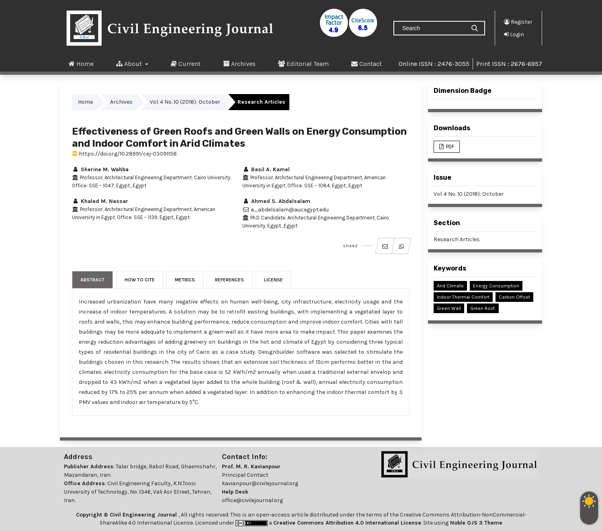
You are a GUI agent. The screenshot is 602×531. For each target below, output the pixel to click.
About (129, 63)
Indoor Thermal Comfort (463, 297)
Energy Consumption (496, 286)
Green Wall (449, 308)
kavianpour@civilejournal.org (260, 483)
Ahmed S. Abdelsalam (276, 201)
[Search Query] (432, 28)
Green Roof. (483, 308)
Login (514, 34)
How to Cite (140, 280)
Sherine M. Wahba (100, 169)
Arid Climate (450, 286)
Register (518, 22)
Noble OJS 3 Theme (475, 522)
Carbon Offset (514, 297)
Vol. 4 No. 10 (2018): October (185, 101)
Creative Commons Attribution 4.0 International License (347, 522)
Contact (366, 63)
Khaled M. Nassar (100, 201)
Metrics (185, 280)
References (229, 280)
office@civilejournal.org (252, 500)
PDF (449, 147)
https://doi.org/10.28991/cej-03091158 (124, 153)
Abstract (92, 280)
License (273, 280)
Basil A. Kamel (266, 169)
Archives (239, 63)
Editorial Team (303, 63)
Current (186, 63)
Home (81, 63)
